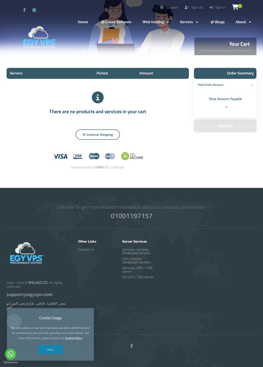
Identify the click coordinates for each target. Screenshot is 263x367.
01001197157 (131, 216)
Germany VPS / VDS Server (137, 269)
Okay (50, 344)
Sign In (218, 7)
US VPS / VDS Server (138, 277)
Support (169, 7)
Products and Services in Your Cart (225, 50)
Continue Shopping (98, 134)
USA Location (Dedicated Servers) (136, 260)
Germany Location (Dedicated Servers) (136, 251)
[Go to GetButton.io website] (11, 362)
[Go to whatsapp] (10, 354)
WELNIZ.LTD (38, 283)
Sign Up (194, 7)
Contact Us (86, 249)
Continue (225, 126)
